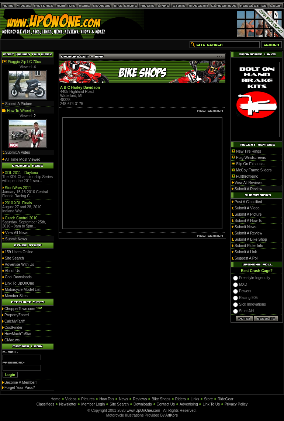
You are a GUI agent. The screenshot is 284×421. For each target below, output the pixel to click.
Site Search (119, 404)
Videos (70, 399)
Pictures (87, 399)
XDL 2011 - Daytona (21, 173)
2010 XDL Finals (18, 203)
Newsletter (67, 404)
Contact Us (166, 404)
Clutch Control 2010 (21, 218)
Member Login (93, 404)
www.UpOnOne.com (143, 410)
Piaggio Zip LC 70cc (24, 62)
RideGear (225, 399)
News (123, 399)
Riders (180, 399)
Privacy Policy (236, 404)
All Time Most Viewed (22, 159)
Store (208, 399)
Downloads (143, 404)
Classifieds (45, 404)
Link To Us (211, 404)
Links (195, 399)
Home (55, 399)
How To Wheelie (20, 111)
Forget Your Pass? (19, 388)
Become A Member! (20, 382)
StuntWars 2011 (18, 188)
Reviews (140, 399)
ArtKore (171, 415)
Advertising (189, 404)
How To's (106, 399)
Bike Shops (161, 399)
